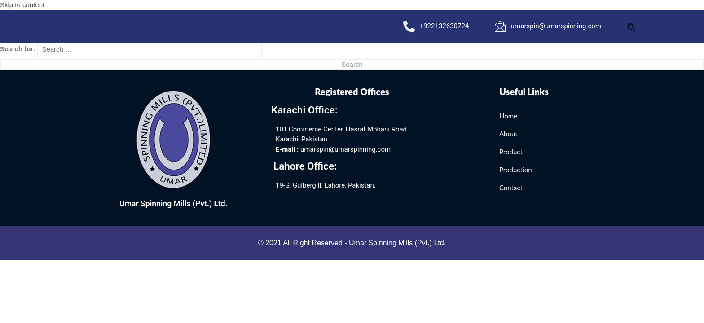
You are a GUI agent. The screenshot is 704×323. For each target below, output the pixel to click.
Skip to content (22, 5)
